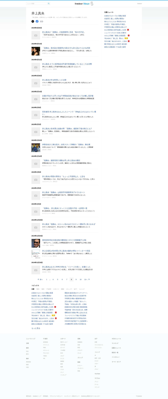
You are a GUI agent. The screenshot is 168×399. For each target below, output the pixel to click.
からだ (96, 360)
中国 (27, 367)
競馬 (61, 364)
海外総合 (28, 361)
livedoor (139, 3)
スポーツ (56, 289)
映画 (79, 362)
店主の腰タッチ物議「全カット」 (76, 301)
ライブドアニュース (82, 4)
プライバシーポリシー (56, 396)
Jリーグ (62, 347)
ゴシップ (69, 289)
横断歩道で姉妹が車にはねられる (76, 312)
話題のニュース (116, 348)
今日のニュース (116, 338)
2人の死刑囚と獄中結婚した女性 (42, 307)
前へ (41, 279)
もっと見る (36, 328)
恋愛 (96, 342)
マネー (96, 363)
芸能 (62, 289)
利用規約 (45, 396)
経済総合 (45, 342)
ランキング (115, 343)
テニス (62, 358)
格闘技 (62, 361)
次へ (85, 279)
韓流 (79, 347)
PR (44, 358)
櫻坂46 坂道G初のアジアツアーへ (76, 293)
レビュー (80, 365)
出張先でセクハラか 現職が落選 (42, 293)
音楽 (79, 344)
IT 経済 (49, 289)
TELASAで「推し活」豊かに (41, 315)
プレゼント (80, 368)
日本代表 (62, 344)
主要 (33, 289)
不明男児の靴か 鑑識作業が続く (75, 298)
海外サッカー (64, 342)
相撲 (61, 366)
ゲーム (96, 384)
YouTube (97, 373)
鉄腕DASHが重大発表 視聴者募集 (76, 307)
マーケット (46, 344)
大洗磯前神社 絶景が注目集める (75, 324)
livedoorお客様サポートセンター (90, 396)
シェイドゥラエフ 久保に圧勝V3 (42, 310)
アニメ (96, 381)
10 (81, 279)
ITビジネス (46, 353)
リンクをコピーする (41, 21)
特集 (79, 371)
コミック (97, 387)
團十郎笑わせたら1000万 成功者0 (43, 321)
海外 (43, 289)
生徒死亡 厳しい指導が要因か (41, 296)
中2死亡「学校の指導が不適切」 (42, 301)
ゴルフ (62, 355)
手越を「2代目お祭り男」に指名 (76, 304)
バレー (62, 372)
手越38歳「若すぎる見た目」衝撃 (76, 310)
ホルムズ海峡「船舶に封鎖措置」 (43, 312)
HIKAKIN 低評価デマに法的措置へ (76, 321)
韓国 (27, 364)
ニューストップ (30, 338)
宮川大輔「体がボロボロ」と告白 (43, 318)
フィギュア (63, 375)
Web (44, 347)
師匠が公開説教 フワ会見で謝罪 (42, 324)
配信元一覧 (115, 352)
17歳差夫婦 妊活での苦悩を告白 (75, 318)
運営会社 (28, 396)
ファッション (98, 347)
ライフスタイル (99, 344)
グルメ (96, 369)
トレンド (82, 289)
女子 (75, 289)
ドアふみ (92, 3)
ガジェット (46, 350)
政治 (27, 354)
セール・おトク (116, 361)
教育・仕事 (98, 358)
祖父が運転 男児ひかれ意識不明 (75, 296)
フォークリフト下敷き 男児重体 (75, 315)
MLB (61, 353)
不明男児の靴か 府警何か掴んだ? (43, 304)
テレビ (79, 353)
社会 (27, 351)
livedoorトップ (37, 396)
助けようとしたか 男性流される (42, 298)
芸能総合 (80, 342)
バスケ (62, 369)
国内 (38, 289)
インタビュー (116, 357)
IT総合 (45, 355)
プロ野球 (62, 350)
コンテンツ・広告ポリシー (72, 396)
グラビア (80, 350)
